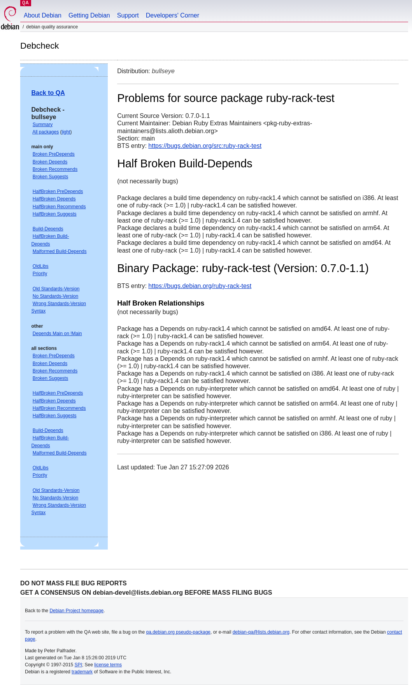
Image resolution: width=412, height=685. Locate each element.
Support (128, 15)
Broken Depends (50, 162)
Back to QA (48, 93)
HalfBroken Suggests (55, 214)
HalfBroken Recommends (59, 206)
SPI (78, 664)
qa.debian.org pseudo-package (178, 632)
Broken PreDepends (54, 154)
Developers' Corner (172, 15)
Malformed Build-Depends (60, 251)
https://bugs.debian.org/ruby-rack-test (199, 286)
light (66, 132)
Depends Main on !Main (57, 333)
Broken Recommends (55, 169)
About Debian (42, 15)
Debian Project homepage (76, 610)
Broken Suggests (50, 176)
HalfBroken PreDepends (58, 191)
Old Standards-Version (56, 289)
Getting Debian (89, 15)
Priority (40, 273)
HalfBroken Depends (54, 199)
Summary (43, 124)
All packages (45, 132)
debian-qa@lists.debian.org (261, 632)
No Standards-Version (55, 296)
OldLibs (41, 266)
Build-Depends (48, 229)
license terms (108, 664)
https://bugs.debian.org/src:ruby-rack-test (204, 145)
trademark (82, 671)
